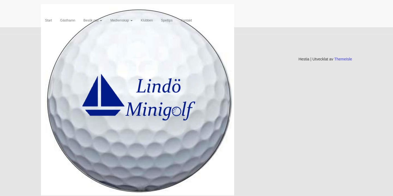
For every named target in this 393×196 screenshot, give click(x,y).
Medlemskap (121, 20)
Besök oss (93, 20)
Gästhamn (67, 20)
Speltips (167, 20)
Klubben (147, 20)
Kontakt (186, 20)
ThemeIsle (343, 59)
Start (48, 20)
